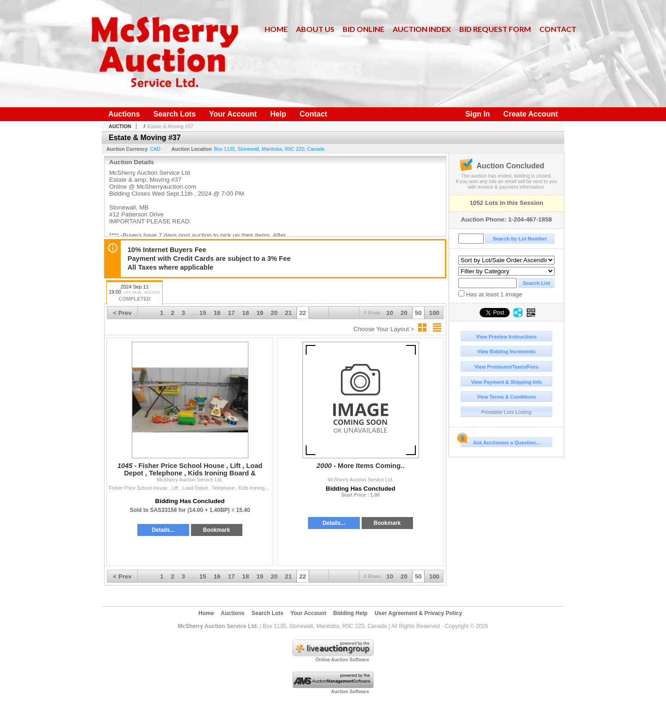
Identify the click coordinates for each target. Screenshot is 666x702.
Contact (557, 29)
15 (202, 312)
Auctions (124, 114)
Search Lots (174, 114)
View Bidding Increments (506, 351)
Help (278, 114)
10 (389, 312)
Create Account (530, 114)
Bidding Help (350, 613)
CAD (155, 149)
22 (302, 312)
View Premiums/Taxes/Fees (506, 366)
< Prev (122, 312)
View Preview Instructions (506, 336)
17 (231, 312)
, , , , (269, 149)
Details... (163, 530)
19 (259, 312)
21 (288, 312)
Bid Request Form (495, 29)
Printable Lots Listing (506, 412)
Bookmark (216, 530)
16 (217, 312)
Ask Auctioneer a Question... (500, 441)
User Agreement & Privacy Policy (418, 613)
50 (418, 312)
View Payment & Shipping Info (506, 382)
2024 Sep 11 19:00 (134, 293)
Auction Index (422, 29)
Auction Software (350, 691)
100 (434, 312)
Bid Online (363, 29)
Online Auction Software (342, 659)
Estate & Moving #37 (170, 126)
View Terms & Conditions (506, 397)
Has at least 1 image (490, 294)
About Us (315, 29)
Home (276, 29)
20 (404, 312)
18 (245, 312)
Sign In (477, 114)
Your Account (233, 114)
